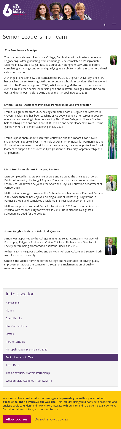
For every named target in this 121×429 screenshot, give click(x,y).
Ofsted (10, 334)
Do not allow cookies (51, 419)
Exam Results (14, 318)
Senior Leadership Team (20, 357)
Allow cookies (17, 419)
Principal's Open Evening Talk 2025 (26, 349)
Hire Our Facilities (16, 326)
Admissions (13, 302)
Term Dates (13, 365)
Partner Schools (15, 341)
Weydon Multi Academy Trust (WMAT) (29, 380)
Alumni (10, 310)
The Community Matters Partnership (28, 373)
